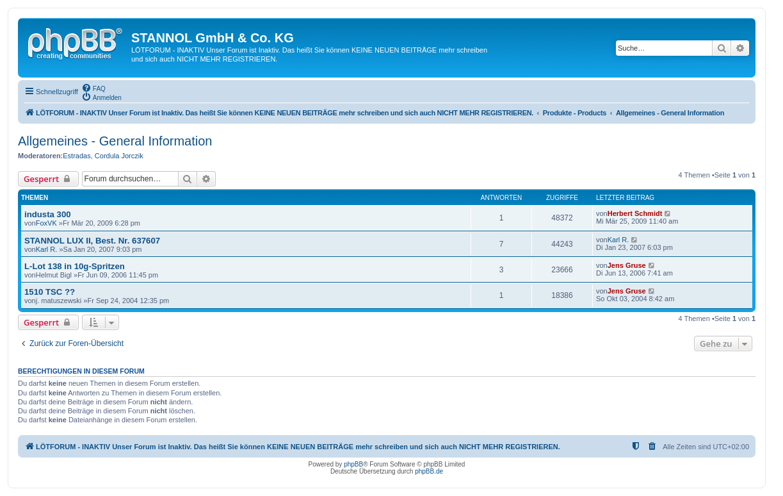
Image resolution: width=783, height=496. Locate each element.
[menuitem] (93, 87)
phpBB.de (429, 471)
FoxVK (46, 223)
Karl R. (47, 249)
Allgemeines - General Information (115, 141)
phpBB (353, 464)
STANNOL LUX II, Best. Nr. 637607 (92, 240)
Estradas (76, 156)
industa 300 (47, 214)
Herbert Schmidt (635, 213)
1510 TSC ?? (49, 292)
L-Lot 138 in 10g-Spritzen (74, 266)
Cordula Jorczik (119, 156)
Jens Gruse (627, 265)
